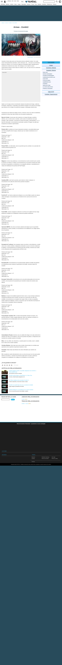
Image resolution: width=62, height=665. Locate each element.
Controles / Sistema (51, 67)
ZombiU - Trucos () (26, 403)
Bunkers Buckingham (47, 73)
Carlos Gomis (30, 57)
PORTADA (3, 4)
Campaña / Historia (51, 70)
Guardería (45, 83)
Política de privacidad (45, 458)
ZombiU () (24, 399)
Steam (18, 0)
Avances (28, 4)
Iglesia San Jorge (46, 85)
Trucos (32, 4)
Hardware (44, 4)
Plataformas (49, 4)
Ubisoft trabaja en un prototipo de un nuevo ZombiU (21, 389)
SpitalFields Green (47, 81)
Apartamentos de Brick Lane (49, 77)
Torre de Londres (46, 80)
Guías (15, 4)
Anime (15, 0)
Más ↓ (22, 1)
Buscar (12, 399)
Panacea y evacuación (47, 88)
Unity (12, 0)
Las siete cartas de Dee (48, 86)
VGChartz (33, 461)
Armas (51, 65)
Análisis (11, 4)
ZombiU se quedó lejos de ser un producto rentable (21, 385)
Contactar (33, 458)
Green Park (45, 78)
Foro (36, 4)
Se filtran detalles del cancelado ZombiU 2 (19, 380)
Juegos (19, 4)
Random (39, 4)
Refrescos (9, 0)
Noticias (7, 4)
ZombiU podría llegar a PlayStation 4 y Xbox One (20, 375)
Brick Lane (45, 72)
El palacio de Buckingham (48, 75)
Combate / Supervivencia (51, 94)
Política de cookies (55, 458)
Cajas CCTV (51, 91)
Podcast (54, 4)
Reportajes (23, 4)
